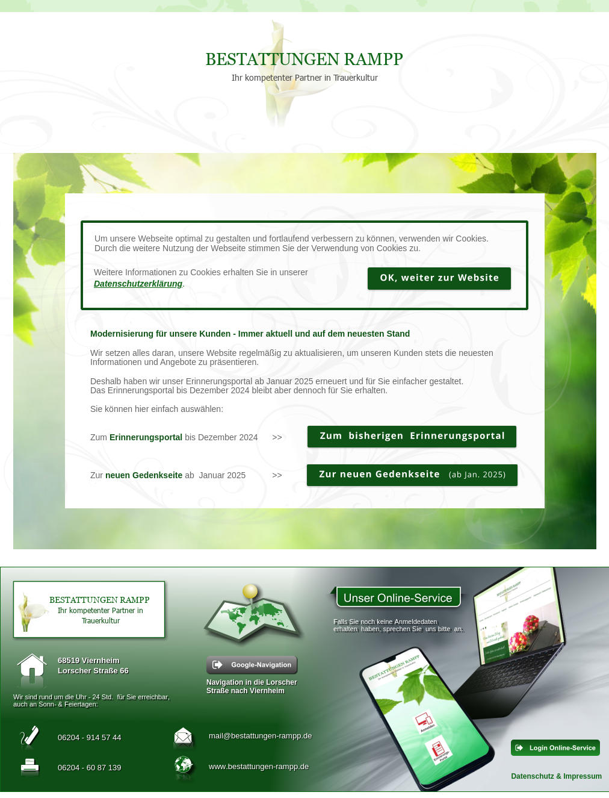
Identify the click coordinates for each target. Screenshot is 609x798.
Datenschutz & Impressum (556, 776)
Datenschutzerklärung (138, 283)
